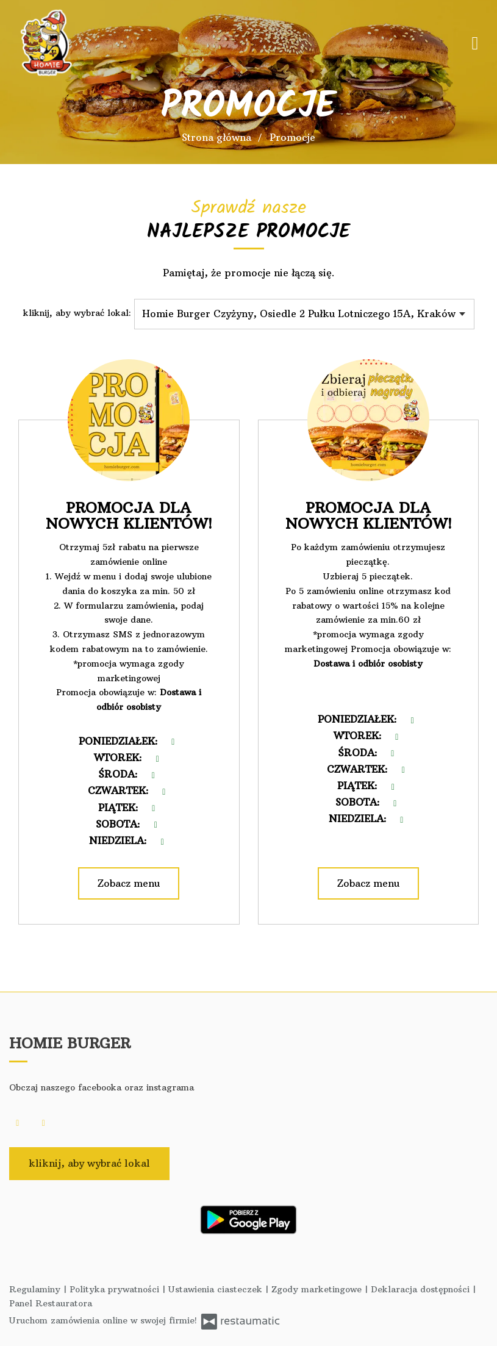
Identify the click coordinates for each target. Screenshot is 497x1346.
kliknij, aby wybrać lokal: (77, 312)
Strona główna (216, 137)
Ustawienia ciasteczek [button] (216, 1289)
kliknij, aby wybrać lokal (89, 1163)
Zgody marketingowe (318, 1289)
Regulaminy (36, 1289)
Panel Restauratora (50, 1303)
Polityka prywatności (116, 1289)
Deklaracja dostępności (422, 1289)
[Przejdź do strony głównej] (88, 42)
